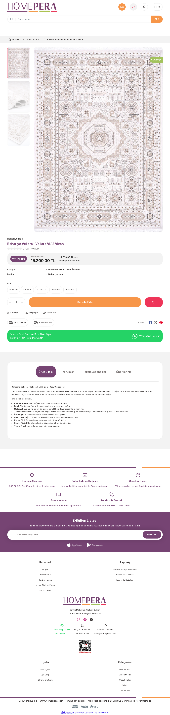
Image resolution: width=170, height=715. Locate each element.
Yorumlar (68, 372)
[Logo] (32, 7)
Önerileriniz (123, 372)
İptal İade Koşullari (124, 580)
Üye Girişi (45, 675)
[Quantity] (16, 302)
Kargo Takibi (45, 590)
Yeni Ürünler (75, 269)
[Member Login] (144, 7)
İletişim (45, 569)
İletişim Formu (45, 580)
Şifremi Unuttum (45, 680)
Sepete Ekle (85, 302)
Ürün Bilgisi (46, 372)
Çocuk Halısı (125, 680)
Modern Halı (124, 670)
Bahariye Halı (55, 274)
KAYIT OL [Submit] (152, 534)
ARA (157, 19)
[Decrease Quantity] (9, 302)
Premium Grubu (57, 269)
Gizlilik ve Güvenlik (124, 575)
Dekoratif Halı (125, 675)
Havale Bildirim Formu (45, 585)
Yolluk (125, 686)
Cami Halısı (125, 691)
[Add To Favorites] (154, 302)
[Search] (85, 19)
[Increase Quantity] (23, 302)
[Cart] (157, 7)
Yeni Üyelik (45, 670)
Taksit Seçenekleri (95, 372)
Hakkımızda (45, 575)
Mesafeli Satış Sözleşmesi (125, 569)
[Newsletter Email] (85, 535)
